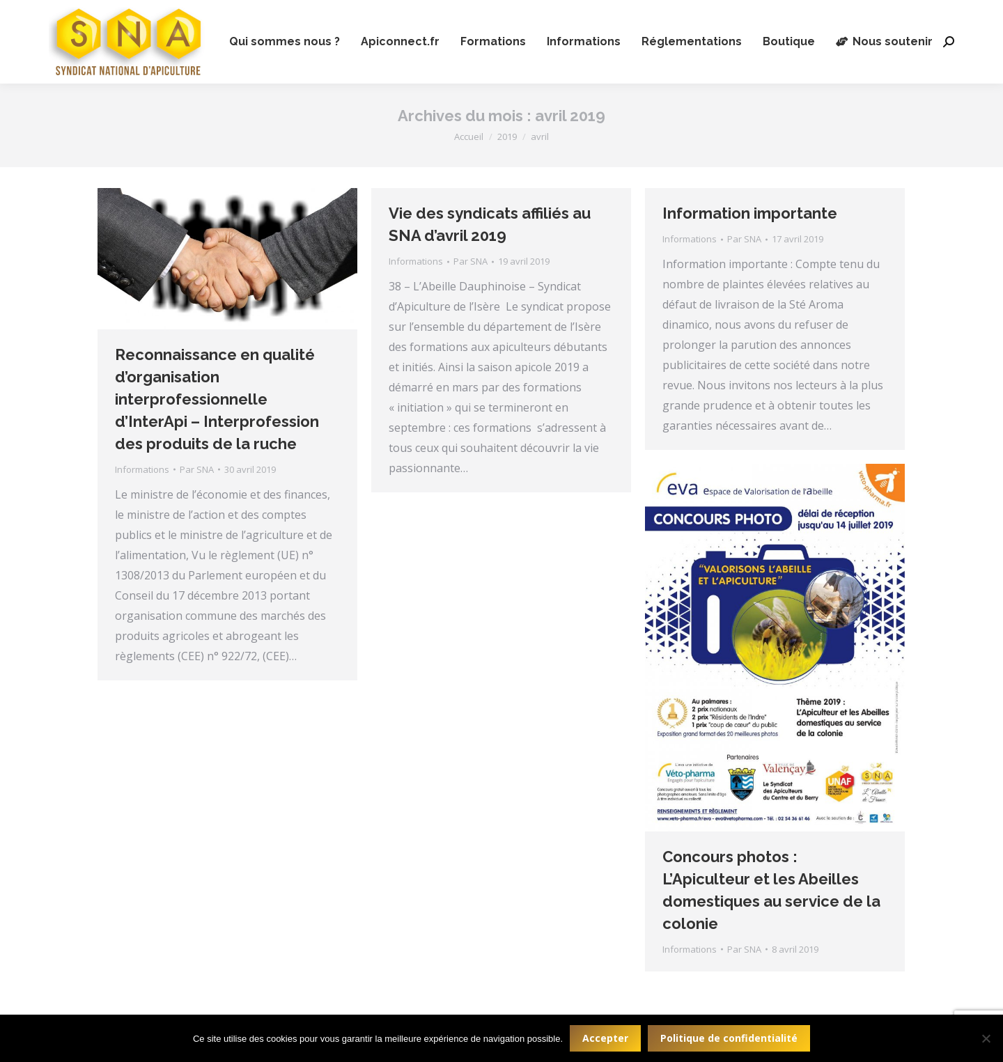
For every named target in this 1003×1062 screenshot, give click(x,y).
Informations (142, 469)
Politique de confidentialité (729, 1038)
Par (197, 469)
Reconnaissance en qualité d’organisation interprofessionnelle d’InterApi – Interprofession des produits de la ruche (217, 399)
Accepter (605, 1038)
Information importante (749, 213)
